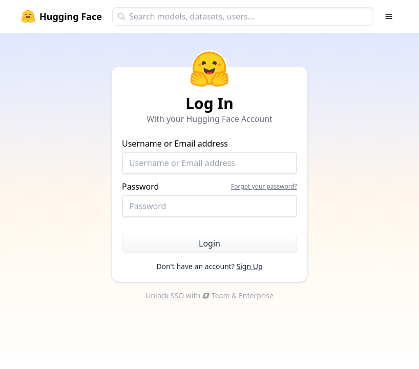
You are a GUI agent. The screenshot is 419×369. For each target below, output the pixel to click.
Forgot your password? (264, 186)
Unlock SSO (164, 295)
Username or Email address (209, 156)
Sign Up (250, 266)
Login (209, 243)
